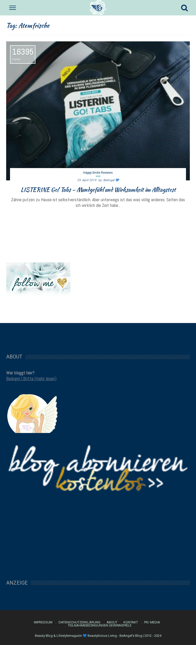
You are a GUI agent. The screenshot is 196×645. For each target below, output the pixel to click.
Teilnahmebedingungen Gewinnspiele (100, 625)
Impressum (43, 622)
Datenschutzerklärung (79, 622)
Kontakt (131, 622)
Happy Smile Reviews (98, 172)
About (112, 622)
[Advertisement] (98, 335)
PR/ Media (152, 622)
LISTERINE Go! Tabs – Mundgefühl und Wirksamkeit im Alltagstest (98, 190)
